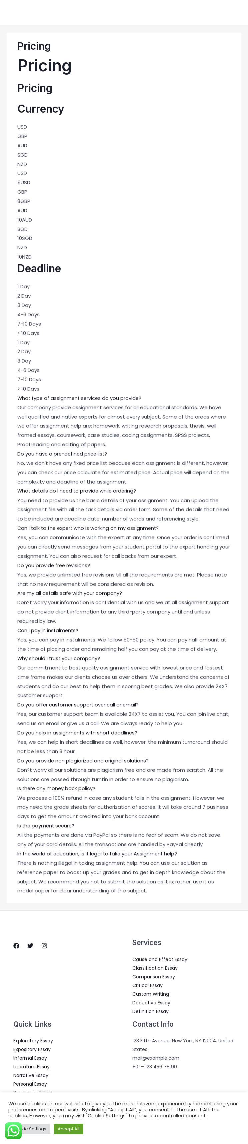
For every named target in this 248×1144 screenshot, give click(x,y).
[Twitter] (30, 945)
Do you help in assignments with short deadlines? (78, 732)
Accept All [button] (68, 1129)
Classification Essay (155, 967)
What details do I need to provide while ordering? (78, 491)
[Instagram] (44, 945)
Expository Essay (32, 1048)
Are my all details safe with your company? (70, 592)
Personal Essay (30, 1083)
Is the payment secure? (46, 824)
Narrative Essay (30, 1074)
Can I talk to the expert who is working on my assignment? (89, 528)
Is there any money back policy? (57, 787)
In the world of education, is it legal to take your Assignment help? (99, 852)
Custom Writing (150, 993)
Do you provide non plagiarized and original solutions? (83, 759)
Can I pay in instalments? (48, 630)
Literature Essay (31, 1066)
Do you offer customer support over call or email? (79, 704)
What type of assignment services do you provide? (80, 398)
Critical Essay (147, 984)
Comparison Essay (153, 976)
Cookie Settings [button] (29, 1129)
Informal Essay (30, 1057)
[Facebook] (16, 945)
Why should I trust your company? (59, 657)
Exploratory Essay (33, 1040)
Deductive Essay (151, 1002)
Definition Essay (150, 1010)
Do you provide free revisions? (54, 565)
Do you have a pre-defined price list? (63, 454)
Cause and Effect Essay (159, 958)
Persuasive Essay (32, 1092)
